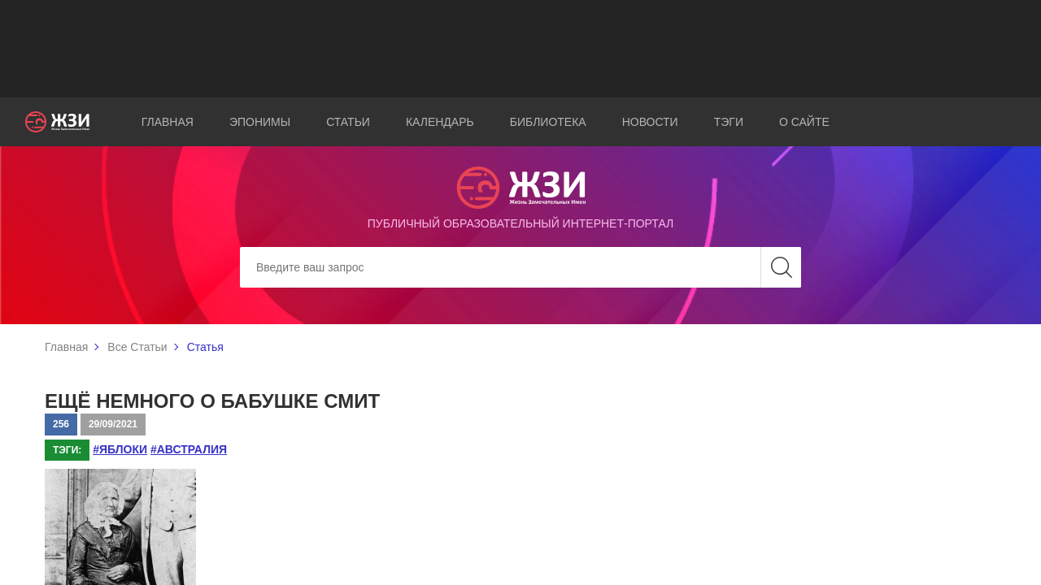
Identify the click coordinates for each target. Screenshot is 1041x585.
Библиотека (548, 121)
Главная (168, 121)
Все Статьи (137, 346)
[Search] (520, 267)
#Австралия (188, 449)
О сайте (804, 121)
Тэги (728, 121)
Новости (650, 121)
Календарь (440, 121)
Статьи (348, 121)
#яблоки (120, 449)
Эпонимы (259, 121)
